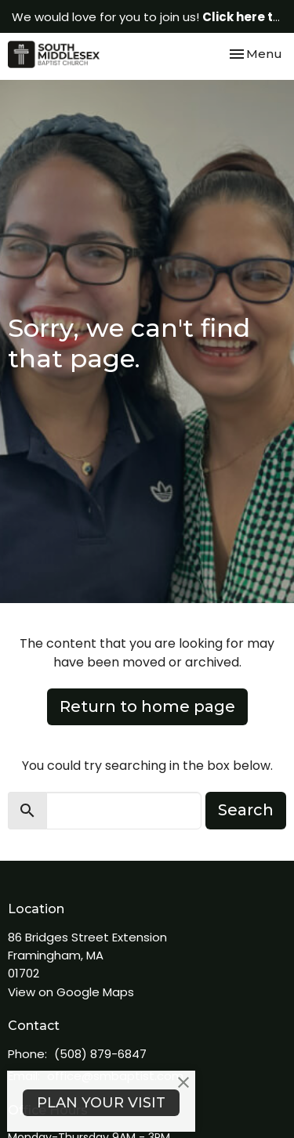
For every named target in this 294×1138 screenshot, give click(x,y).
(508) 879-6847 (100, 1054)
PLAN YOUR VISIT (101, 1102)
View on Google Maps (71, 992)
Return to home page (147, 706)
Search (246, 809)
